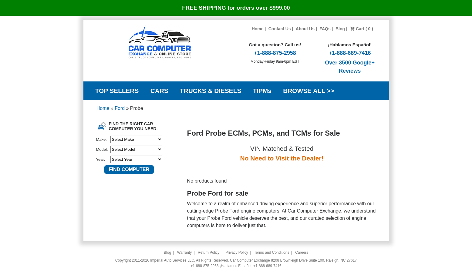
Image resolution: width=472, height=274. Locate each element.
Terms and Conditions (271, 252)
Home (258, 28)
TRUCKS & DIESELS (210, 90)
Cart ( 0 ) (361, 28)
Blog (340, 28)
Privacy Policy (236, 252)
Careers (301, 252)
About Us (305, 28)
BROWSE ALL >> (308, 90)
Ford (120, 108)
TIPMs (262, 90)
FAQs (325, 28)
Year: (100, 159)
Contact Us (279, 28)
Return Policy (208, 252)
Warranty (184, 252)
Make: (101, 139)
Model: (102, 149)
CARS (159, 90)
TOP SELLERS (117, 90)
